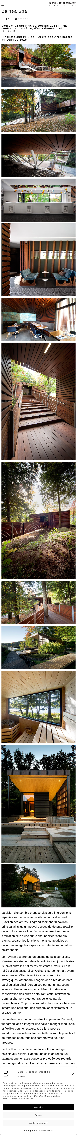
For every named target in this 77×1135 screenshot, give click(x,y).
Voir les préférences (38, 1123)
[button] (72, 1074)
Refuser (38, 1115)
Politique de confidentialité (38, 1130)
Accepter (38, 1107)
